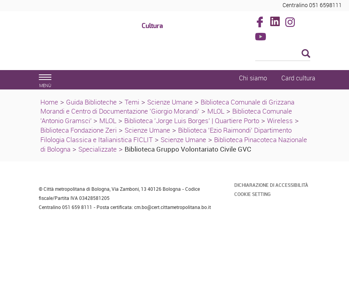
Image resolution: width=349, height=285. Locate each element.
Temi (132, 101)
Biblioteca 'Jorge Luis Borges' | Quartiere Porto (191, 120)
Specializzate (97, 149)
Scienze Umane (170, 101)
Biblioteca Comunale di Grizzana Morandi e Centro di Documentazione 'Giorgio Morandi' (167, 106)
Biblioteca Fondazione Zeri (78, 130)
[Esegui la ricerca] (306, 54)
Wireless (280, 120)
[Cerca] (283, 54)
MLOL (215, 111)
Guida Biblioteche (91, 101)
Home (49, 101)
